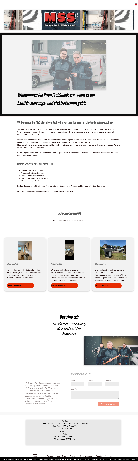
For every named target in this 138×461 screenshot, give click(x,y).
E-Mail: (90, 380)
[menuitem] (35, 456)
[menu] (5, 16)
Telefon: (108, 380)
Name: (73, 380)
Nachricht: (74, 389)
